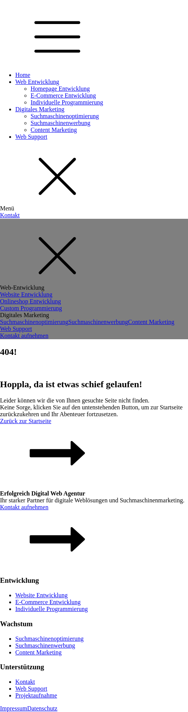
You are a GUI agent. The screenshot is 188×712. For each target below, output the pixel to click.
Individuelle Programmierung (67, 102)
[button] (94, 450)
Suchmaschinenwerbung (60, 123)
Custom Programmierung (31, 308)
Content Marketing (54, 130)
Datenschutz (42, 708)
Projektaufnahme (36, 695)
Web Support (31, 136)
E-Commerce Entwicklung (63, 95)
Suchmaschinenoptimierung (65, 116)
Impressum (13, 708)
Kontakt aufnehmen (24, 335)
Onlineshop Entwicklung (30, 301)
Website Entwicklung (26, 294)
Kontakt (10, 215)
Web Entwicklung (37, 82)
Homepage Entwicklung (60, 88)
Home (22, 75)
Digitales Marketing (39, 109)
